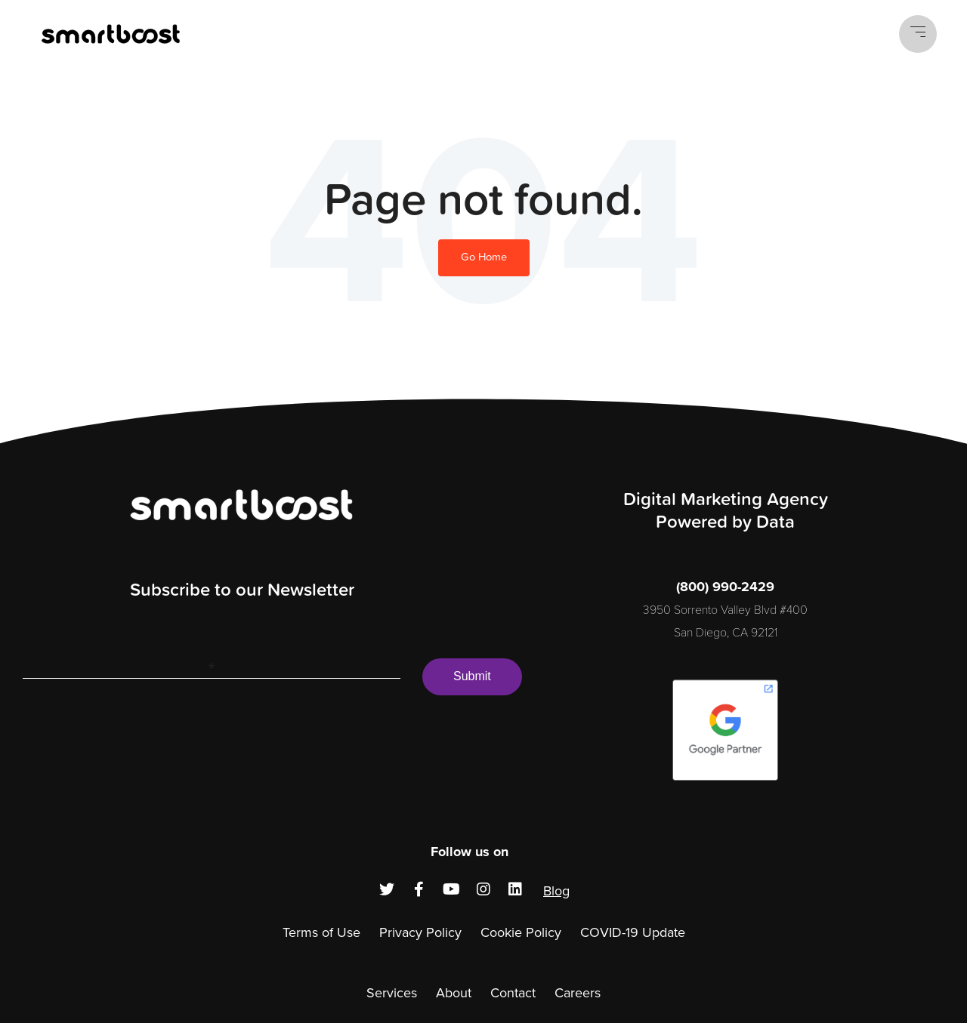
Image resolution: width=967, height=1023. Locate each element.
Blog (556, 891)
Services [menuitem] (391, 992)
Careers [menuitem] (578, 992)
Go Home (484, 257)
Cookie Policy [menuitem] (520, 932)
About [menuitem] (453, 992)
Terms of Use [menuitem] (321, 932)
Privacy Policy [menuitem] (420, 932)
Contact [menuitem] (513, 992)
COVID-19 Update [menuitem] (632, 932)
